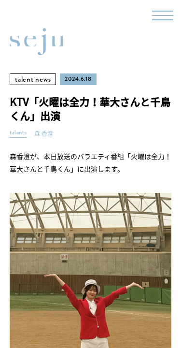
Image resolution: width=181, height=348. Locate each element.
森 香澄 (43, 134)
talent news (33, 79)
